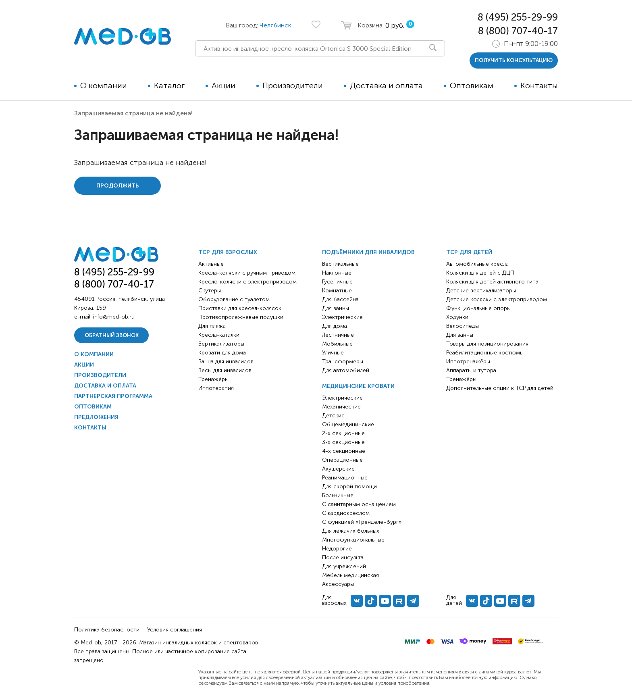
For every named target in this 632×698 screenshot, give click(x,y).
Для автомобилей (345, 370)
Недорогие (337, 548)
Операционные (342, 459)
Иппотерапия (216, 388)
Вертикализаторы (221, 343)
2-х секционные (343, 433)
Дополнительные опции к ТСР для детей (499, 388)
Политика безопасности (106, 629)
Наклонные (336, 272)
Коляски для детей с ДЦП (480, 272)
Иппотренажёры (468, 361)
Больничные (337, 495)
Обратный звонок (112, 335)
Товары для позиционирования (487, 343)
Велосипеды (462, 326)
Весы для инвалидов (225, 370)
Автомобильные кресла (477, 263)
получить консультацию (514, 60)
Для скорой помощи (349, 486)
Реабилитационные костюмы (485, 352)
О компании (103, 85)
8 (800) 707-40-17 (518, 31)
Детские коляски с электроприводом (496, 299)
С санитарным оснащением (359, 504)
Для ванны (335, 308)
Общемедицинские (348, 424)
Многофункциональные (353, 539)
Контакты (539, 85)
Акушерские (338, 468)
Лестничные (338, 334)
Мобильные (337, 343)
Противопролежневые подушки (240, 317)
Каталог (169, 85)
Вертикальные (340, 263)
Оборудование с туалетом (234, 299)
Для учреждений (344, 566)
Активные (211, 263)
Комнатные (337, 290)
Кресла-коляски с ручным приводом (246, 272)
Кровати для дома (222, 352)
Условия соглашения (174, 629)
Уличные (333, 352)
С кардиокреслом (346, 513)
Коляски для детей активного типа (492, 281)
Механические (341, 406)
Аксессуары (338, 584)
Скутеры (209, 290)
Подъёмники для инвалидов (368, 252)
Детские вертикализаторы (481, 290)
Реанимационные (345, 477)
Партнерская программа (113, 396)
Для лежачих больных (350, 530)
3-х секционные (343, 442)
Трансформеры (342, 361)
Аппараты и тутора (471, 370)
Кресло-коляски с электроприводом (247, 281)
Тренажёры (213, 379)
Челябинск (275, 25)
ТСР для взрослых (227, 252)
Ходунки (457, 317)
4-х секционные (343, 451)
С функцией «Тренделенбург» (361, 522)
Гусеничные (337, 281)
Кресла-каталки (218, 334)
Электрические (342, 317)
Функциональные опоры (478, 308)
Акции (223, 85)
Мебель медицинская (350, 575)
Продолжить (117, 185)
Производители (292, 85)
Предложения (96, 417)
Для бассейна (340, 299)
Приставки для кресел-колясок (239, 308)
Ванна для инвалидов (226, 361)
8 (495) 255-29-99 (518, 17)
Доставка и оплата (386, 85)
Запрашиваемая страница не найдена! (133, 113)
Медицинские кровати (358, 386)
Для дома (334, 326)
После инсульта (343, 557)
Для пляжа (212, 326)
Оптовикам (471, 85)
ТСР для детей (469, 252)
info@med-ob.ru (114, 316)
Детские (333, 415)
